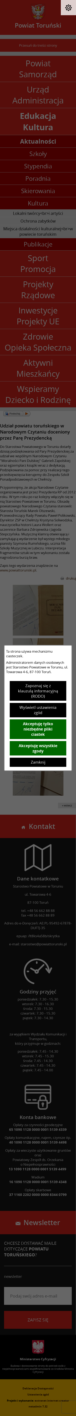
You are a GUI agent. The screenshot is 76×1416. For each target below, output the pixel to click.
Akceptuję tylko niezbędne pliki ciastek (38, 729)
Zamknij (38, 762)
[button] (68, 7)
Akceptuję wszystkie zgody (38, 748)
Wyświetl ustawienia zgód (38, 710)
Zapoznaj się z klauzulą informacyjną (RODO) (38, 691)
